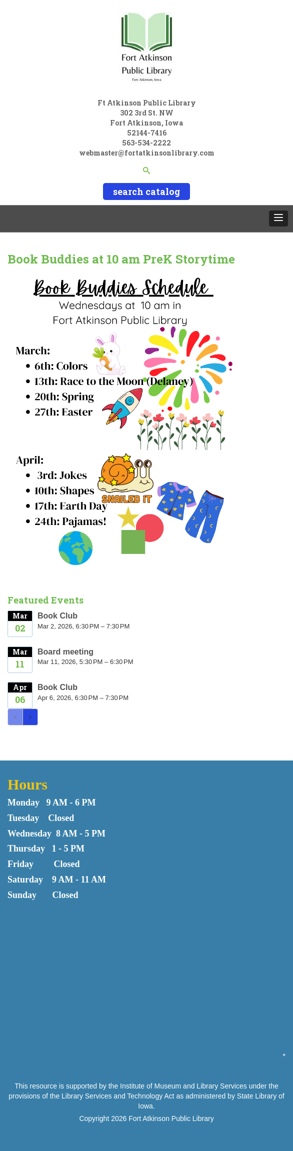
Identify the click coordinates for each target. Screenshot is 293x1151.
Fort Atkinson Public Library (171, 1118)
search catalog (146, 192)
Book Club (58, 616)
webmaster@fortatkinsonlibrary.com (146, 153)
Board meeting (66, 652)
